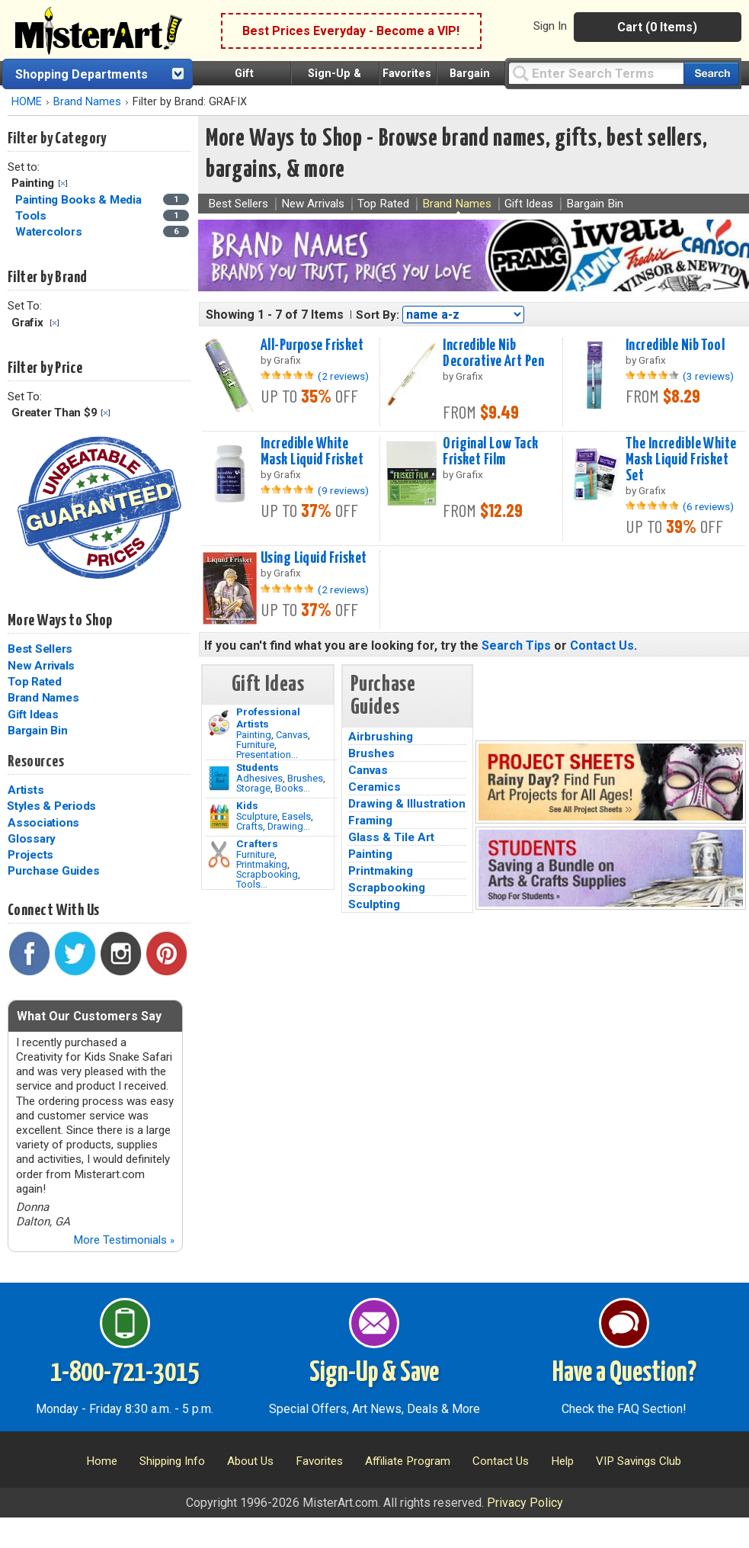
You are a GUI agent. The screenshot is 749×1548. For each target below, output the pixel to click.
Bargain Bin (37, 730)
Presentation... (267, 754)
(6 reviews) (708, 506)
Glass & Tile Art (391, 837)
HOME (26, 101)
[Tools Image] (219, 855)
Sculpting (374, 904)
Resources (36, 761)
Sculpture (256, 816)
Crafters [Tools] (257, 843)
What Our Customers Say (89, 1016)
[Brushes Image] (219, 778)
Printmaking (261, 864)
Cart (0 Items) (657, 27)
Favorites (407, 73)
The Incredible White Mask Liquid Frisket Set (681, 459)
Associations (43, 823)
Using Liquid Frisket (314, 558)
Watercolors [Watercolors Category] (50, 232)
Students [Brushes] (257, 767)
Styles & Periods (51, 806)
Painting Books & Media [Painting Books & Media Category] (79, 200)
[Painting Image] (219, 723)
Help (562, 1461)
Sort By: (377, 315)
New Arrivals (41, 666)
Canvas (292, 734)
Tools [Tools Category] (32, 216)
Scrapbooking (267, 874)
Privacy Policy (525, 1502)
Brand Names (87, 101)
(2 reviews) (343, 376)
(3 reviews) (708, 376)
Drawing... (288, 826)
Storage (253, 788)
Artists (25, 790)
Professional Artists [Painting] (268, 717)
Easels (296, 816)
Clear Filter (63, 183)
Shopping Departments (81, 74)
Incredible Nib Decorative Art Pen (493, 353)
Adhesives (259, 778)
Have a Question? (624, 1373)
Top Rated (35, 682)
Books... (292, 788)
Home (101, 1461)
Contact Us (602, 645)
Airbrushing (380, 736)
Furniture (255, 744)
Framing (370, 820)
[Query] (595, 73)
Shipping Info (172, 1461)
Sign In (550, 26)
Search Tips (516, 645)
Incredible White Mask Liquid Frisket (312, 451)
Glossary (32, 839)
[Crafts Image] (219, 816)
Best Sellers (40, 649)
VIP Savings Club (638, 1461)
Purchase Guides (53, 871)
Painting (253, 734)
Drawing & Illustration (407, 804)
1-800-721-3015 (124, 1373)
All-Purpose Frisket (312, 345)
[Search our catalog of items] (711, 73)
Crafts (249, 826)
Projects (30, 855)
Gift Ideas (33, 714)
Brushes (305, 778)
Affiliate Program (407, 1461)
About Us (250, 1461)
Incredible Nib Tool (675, 345)
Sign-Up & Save (374, 1373)
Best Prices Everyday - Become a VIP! (350, 31)
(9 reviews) (343, 490)
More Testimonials (123, 1240)
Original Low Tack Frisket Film (490, 451)
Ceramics (374, 787)
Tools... (251, 884)
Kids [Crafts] (247, 805)
